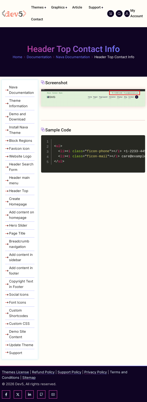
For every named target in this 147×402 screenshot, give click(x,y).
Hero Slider (18, 225)
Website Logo (20, 156)
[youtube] (53, 394)
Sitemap (29, 378)
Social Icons (19, 294)
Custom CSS (19, 324)
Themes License (15, 372)
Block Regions (20, 141)
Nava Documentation (73, 57)
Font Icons (17, 302)
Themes (37, 7)
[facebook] (6, 394)
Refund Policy (43, 372)
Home (17, 57)
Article (77, 7)
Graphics (58, 7)
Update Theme (21, 345)
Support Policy (69, 372)
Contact (37, 19)
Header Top (18, 191)
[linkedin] (29, 394)
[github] (41, 394)
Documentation (39, 57)
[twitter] (18, 394)
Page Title (17, 233)
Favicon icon (19, 148)
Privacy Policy (95, 372)
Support (95, 7)
